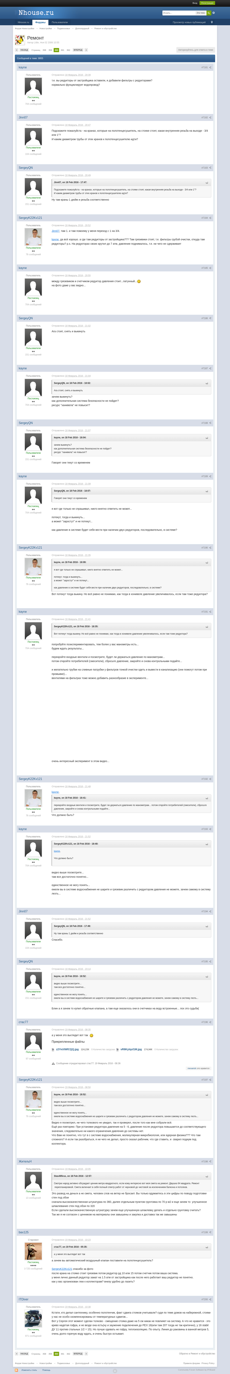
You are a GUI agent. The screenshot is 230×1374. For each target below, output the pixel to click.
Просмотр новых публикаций (189, 22)
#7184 (206, 218)
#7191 (206, 611)
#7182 (206, 117)
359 (50, 50)
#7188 (206, 423)
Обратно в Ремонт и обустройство (197, 1353)
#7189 (206, 476)
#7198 (206, 1161)
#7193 (206, 829)
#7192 (206, 779)
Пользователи (60, 22)
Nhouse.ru (23, 22)
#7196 (206, 1022)
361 (62, 50)
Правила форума (191, 1363)
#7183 (206, 167)
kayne (55, 239)
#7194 (206, 911)
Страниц (35, 50)
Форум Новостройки (24, 1363)
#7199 (206, 1232)
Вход (195, 3)
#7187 (206, 368)
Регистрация (207, 3)
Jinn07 (55, 230)
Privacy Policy (208, 1363)
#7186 (206, 318)
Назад (24, 50)
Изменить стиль (29, 1370)
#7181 (206, 67)
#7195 (206, 961)
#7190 (206, 547)
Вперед (78, 50)
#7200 (206, 1299)
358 (44, 50)
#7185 (206, 268)
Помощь (46, 1370)
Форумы (40, 22)
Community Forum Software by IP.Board (196, 1370)
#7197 (206, 1079)
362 (68, 50)
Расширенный (213, 12)
